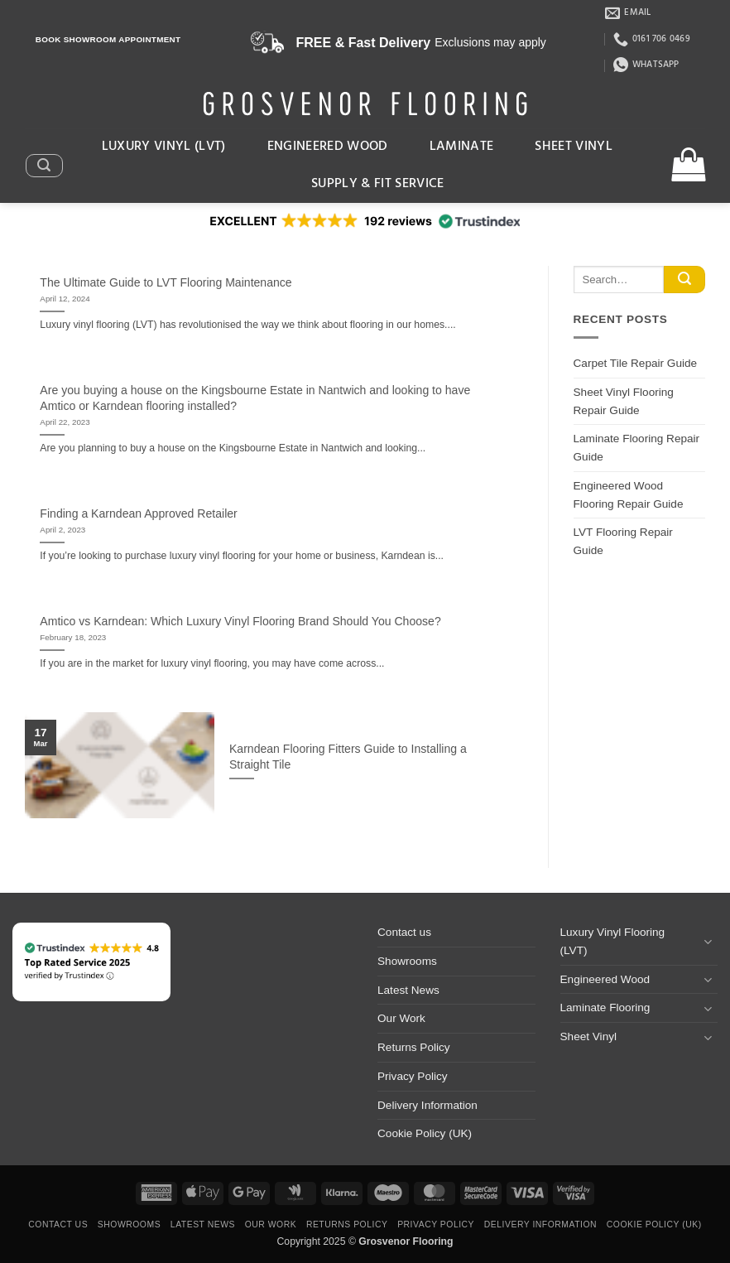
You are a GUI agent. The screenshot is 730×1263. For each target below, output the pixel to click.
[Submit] (684, 280)
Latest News (408, 990)
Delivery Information (427, 1105)
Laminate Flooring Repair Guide (637, 447)
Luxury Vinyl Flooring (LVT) (612, 941)
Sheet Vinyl (573, 146)
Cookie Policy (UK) (424, 1133)
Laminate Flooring (605, 1007)
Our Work (401, 1018)
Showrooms (407, 961)
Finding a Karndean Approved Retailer (138, 513)
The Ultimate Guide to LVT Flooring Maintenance (165, 282)
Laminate (462, 146)
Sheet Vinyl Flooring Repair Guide (624, 401)
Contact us (404, 932)
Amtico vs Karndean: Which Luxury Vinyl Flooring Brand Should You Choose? (240, 621)
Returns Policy (413, 1047)
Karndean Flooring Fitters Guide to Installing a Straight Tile (348, 756)
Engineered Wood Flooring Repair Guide (629, 495)
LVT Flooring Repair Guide (623, 541)
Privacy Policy (412, 1076)
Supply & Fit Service (377, 184)
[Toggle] (708, 941)
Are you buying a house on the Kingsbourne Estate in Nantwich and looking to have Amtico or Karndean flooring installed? (255, 397)
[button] (44, 165)
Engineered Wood (327, 146)
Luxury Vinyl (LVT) (164, 146)
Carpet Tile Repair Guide (636, 363)
